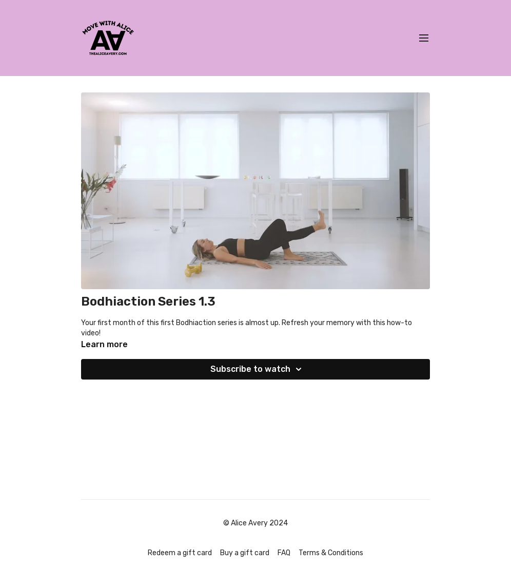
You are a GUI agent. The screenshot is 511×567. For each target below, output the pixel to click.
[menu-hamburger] (424, 38)
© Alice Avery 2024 (255, 523)
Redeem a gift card (180, 553)
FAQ (284, 553)
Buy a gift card (244, 553)
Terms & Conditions (331, 553)
